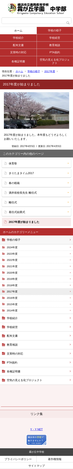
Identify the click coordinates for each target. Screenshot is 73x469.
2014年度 (12, 310)
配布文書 (18, 45)
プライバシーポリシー (18, 459)
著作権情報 (55, 459)
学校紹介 (18, 37)
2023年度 (12, 253)
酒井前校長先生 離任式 (23, 192)
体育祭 (13, 163)
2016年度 (12, 297)
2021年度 (12, 266)
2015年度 (12, 304)
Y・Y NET (36, 429)
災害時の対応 (18, 52)
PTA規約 (54, 52)
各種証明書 (18, 61)
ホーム (18, 30)
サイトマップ (36, 465)
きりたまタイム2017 (21, 173)
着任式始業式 (17, 212)
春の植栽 (14, 183)
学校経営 (54, 37)
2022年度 (12, 260)
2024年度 (12, 247)
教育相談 (54, 45)
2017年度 (49, 71)
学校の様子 (55, 30)
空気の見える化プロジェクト (55, 61)
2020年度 (12, 272)
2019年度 (12, 278)
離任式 (13, 202)
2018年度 (12, 285)
